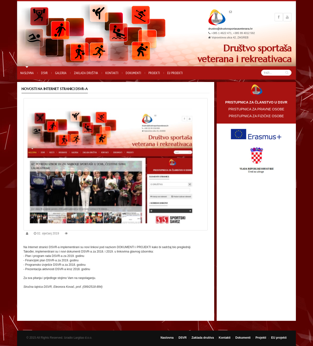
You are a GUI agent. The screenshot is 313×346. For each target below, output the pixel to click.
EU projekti (175, 73)
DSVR (44, 73)
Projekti (154, 73)
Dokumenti (133, 73)
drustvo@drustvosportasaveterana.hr (230, 28)
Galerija (61, 73)
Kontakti (111, 73)
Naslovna (27, 73)
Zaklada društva (86, 73)
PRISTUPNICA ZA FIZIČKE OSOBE (256, 116)
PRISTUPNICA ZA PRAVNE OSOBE (256, 109)
